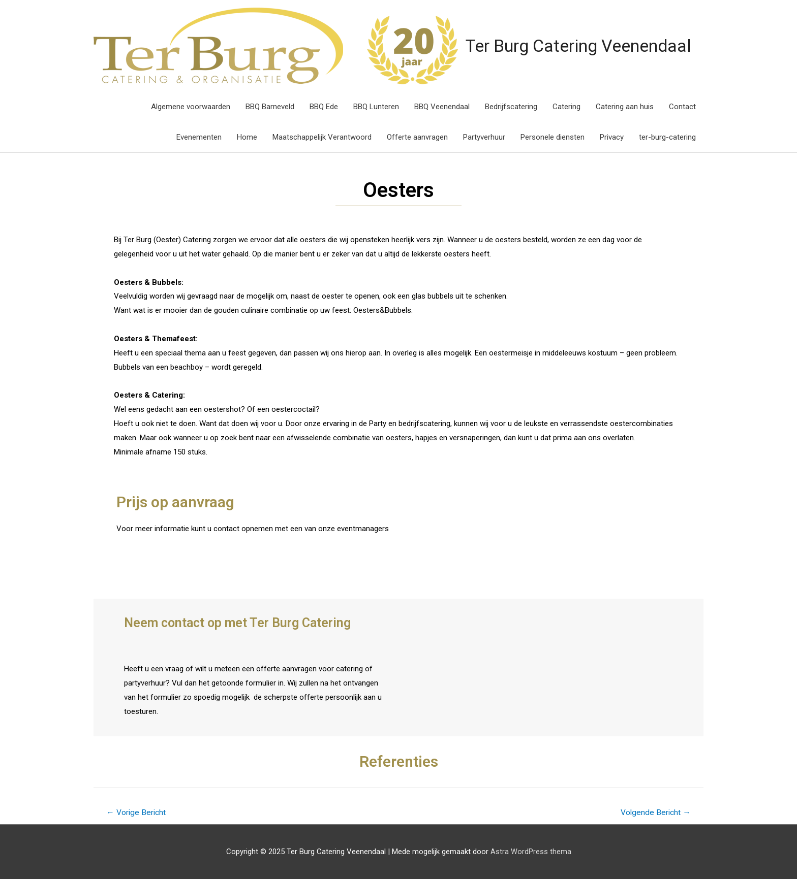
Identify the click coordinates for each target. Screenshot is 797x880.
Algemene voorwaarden (190, 107)
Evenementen (199, 137)
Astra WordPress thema (531, 852)
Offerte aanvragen (417, 137)
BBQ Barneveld (270, 107)
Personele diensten (552, 137)
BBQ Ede (324, 107)
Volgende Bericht (654, 813)
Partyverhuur (484, 137)
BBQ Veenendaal (442, 107)
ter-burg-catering (667, 137)
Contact (682, 107)
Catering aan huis (625, 107)
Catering (566, 107)
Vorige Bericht (137, 813)
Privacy (612, 137)
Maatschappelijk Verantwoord (322, 137)
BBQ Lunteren (376, 107)
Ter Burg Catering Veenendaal (535, 45)
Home (247, 137)
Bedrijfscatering (511, 107)
